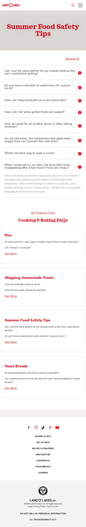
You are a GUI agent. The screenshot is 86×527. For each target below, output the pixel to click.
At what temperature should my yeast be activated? (32, 373)
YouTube (57, 428)
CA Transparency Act (43, 520)
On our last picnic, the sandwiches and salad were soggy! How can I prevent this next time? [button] (37, 140)
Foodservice (43, 467)
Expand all (72, 59)
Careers (43, 473)
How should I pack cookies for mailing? (25, 290)
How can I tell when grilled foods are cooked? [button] (34, 112)
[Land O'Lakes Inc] (43, 501)
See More (11, 253)
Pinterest (50, 428)
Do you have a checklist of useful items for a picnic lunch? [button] (37, 87)
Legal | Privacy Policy (37, 506)
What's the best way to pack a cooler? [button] (29, 153)
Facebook (29, 428)
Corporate (43, 461)
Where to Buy (43, 436)
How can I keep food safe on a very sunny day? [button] (35, 100)
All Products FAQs (43, 213)
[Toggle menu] (80, 6)
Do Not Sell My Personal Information (43, 514)
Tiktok (43, 428)
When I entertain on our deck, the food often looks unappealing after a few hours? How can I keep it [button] (37, 166)
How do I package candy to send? (22, 284)
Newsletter (43, 455)
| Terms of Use (52, 506)
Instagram (36, 428)
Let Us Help (43, 442)
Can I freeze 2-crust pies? (18, 248)
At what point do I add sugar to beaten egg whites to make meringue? (42, 242)
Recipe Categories (43, 449)
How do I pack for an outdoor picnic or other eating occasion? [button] (38, 125)
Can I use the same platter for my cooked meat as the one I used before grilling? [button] (39, 72)
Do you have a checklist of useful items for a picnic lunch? (35, 336)
